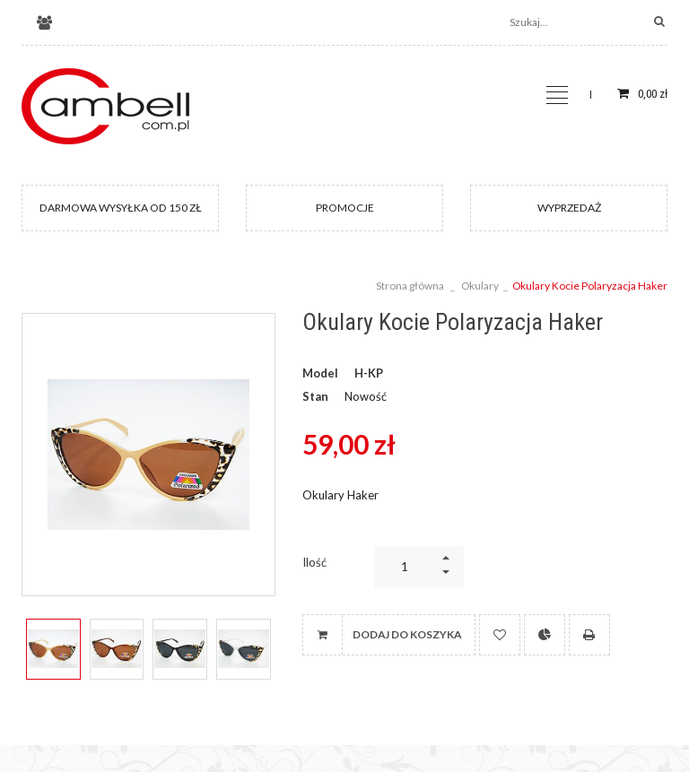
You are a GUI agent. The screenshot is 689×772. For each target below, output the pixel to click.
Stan (315, 396)
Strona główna (410, 285)
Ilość (314, 562)
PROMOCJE (345, 207)
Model (320, 373)
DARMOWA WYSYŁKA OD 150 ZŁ (120, 207)
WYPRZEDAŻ (569, 207)
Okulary (480, 285)
